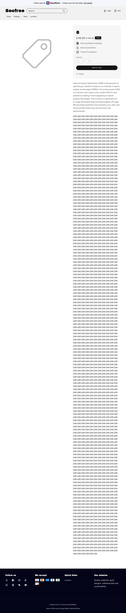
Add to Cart (97, 68)
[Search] (63, 11)
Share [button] (80, 74)
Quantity (79, 57)
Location (33, 16)
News (26, 16)
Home (9, 16)
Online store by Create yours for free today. (63, 3)
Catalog (16, 16)
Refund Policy (75, 608)
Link (75, 116)
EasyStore (72, 604)
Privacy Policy (64, 608)
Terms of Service (52, 608)
